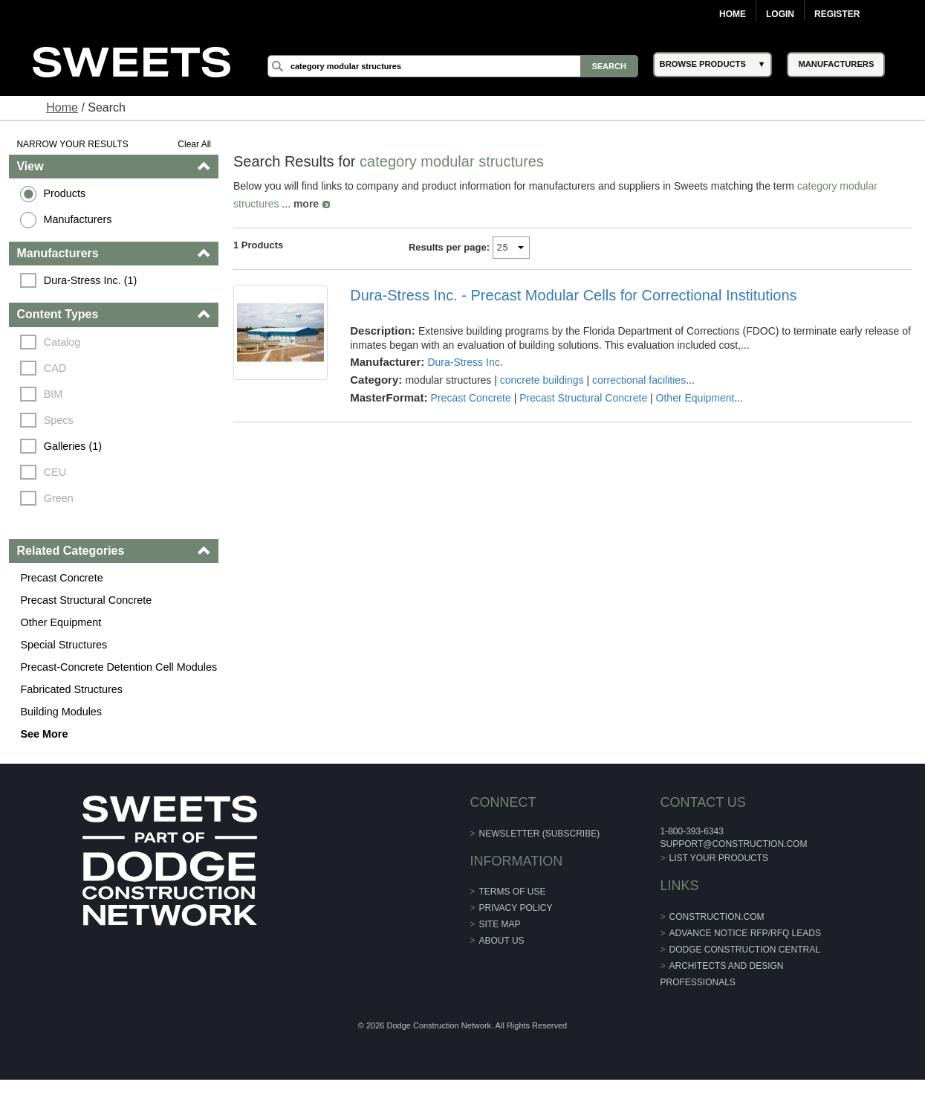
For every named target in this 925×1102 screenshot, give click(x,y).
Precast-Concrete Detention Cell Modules (118, 667)
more (306, 204)
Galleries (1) (73, 446)
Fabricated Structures (71, 689)
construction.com (717, 917)
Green (59, 498)
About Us (502, 940)
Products (64, 193)
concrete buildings (542, 380)
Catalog (62, 342)
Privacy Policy (516, 908)
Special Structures (63, 645)
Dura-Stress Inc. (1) (90, 280)
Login (780, 14)
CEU (55, 472)
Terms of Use (512, 891)
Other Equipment (60, 622)
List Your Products (719, 858)
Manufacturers (77, 219)
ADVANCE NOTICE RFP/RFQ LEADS (745, 933)
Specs (59, 420)
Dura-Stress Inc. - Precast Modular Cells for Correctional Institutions (573, 295)
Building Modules (61, 712)
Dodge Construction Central (744, 949)
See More (44, 734)
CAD (55, 368)
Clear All (194, 144)
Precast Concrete (61, 578)
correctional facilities (639, 380)
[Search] (452, 66)
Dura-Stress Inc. (464, 362)
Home (732, 14)
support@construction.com (733, 844)
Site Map (500, 924)
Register (837, 14)
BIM (53, 394)
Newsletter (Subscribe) (539, 833)
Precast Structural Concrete (86, 600)
